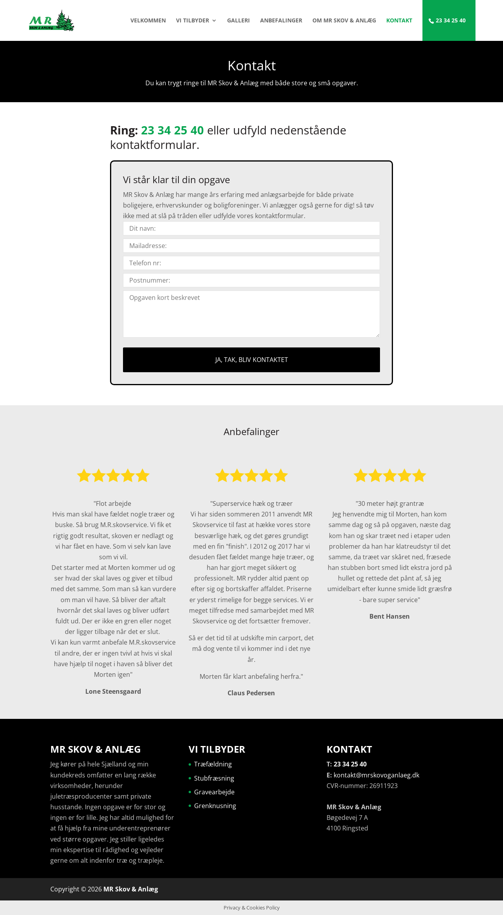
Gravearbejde (214, 792)
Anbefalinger (281, 21)
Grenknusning (215, 805)
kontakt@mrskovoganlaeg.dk (376, 775)
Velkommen (148, 21)
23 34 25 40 (451, 21)
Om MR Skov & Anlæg (344, 21)
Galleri (238, 21)
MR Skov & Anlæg (130, 889)
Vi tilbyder (192, 21)
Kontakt (399, 21)
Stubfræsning (214, 778)
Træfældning (213, 764)
